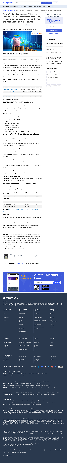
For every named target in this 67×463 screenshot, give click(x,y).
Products (30, 6)
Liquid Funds (22, 394)
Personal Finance (50, 82)
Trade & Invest (6, 6)
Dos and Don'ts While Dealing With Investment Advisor (44, 449)
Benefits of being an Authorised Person (25, 342)
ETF (19, 321)
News (25, 6)
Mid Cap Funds (46, 394)
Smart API (37, 373)
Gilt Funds (41, 394)
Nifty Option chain (10, 385)
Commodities (53, 71)
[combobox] (27, 25)
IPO (50, 318)
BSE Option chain (47, 385)
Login (56, 2)
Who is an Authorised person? (23, 341)
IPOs (51, 77)
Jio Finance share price (53, 360)
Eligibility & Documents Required (24, 345)
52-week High (36, 342)
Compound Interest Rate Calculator (40, 320)
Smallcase (13, 375)
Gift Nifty (56, 381)
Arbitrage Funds (35, 394)
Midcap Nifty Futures (25, 383)
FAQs (55, 449)
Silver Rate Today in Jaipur (48, 389)
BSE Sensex (41, 381)
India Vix (51, 381)
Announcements (36, 339)
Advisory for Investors (40, 450)
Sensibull (9, 375)
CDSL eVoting (53, 450)
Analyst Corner (52, 327)
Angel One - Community (7, 346)
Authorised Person (53, 325)
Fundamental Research (7, 342)
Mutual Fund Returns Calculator (39, 327)
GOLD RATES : (5, 387)
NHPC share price (21, 357)
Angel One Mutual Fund (15, 392)
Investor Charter (32, 450)
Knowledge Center (6, 338)
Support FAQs (21, 366)
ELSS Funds (17, 394)
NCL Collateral (47, 450)
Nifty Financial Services (20, 381)
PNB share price (36, 359)
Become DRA (21, 339)
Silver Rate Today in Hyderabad (14, 389)
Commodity (21, 324)
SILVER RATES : (5, 389)
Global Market (57, 74)
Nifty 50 (8, 381)
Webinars (4, 318)
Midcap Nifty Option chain (29, 385)
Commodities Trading (53, 321)
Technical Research (6, 343)
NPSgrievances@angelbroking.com (8, 441)
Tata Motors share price (7, 360)
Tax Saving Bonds (22, 332)
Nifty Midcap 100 (34, 381)
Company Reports (6, 345)
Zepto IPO (51, 342)
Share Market (54, 85)
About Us (4, 313)
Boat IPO (51, 341)
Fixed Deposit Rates (44, 373)
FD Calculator (36, 321)
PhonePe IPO (52, 343)
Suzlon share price (6, 357)
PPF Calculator (36, 328)
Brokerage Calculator (37, 310)
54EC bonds (21, 329)
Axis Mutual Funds (31, 392)
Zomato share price (37, 360)
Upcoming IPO (21, 317)
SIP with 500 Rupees (22, 314)
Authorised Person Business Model (24, 346)
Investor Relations (6, 317)
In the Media (5, 316)
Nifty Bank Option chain (19, 385)
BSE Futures (39, 383)
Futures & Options (50, 74)
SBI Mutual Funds (24, 392)
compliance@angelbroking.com (30, 440)
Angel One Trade (17, 373)
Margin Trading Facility (31, 373)
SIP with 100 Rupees (22, 313)
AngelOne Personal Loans (24, 450)
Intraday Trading (52, 316)
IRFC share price (6, 356)
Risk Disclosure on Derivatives (12, 452)
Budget (48, 71)
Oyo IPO (51, 339)
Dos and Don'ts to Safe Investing (24, 449)
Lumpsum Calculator (37, 314)
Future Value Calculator (38, 318)
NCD (19, 325)
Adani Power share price (38, 357)
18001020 (14, 366)
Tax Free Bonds (21, 328)
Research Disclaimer (6, 449)
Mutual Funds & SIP (14, 6)
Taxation (59, 85)
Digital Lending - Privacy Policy (13, 450)
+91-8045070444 (20, 443)
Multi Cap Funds (53, 394)
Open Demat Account (46, 2)
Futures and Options (22, 318)
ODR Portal (4, 452)
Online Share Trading (53, 314)
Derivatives (51, 320)
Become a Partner (37, 6)
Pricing (43, 6)
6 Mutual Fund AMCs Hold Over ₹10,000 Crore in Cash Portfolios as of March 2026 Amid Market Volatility (54, 43)
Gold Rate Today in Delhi (23, 387)
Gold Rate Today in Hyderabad (44, 387)
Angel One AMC (13, 371)
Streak (18, 375)
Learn (21, 6)
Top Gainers (36, 345)
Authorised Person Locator (23, 350)
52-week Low (36, 343)
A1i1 (52, 6)
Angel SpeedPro (23, 373)
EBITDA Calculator (37, 325)
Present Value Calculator (38, 324)
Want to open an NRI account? (54, 33)
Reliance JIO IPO (52, 338)
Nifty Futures (10, 383)
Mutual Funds (52, 310)
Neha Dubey (9, 24)
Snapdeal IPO (52, 345)
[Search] (28, 3)
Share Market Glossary (38, 341)
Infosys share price (53, 357)
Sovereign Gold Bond (22, 331)
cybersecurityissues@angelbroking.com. (33, 443)
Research (48, 85)
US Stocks (20, 320)
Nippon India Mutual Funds (56, 392)
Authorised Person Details (23, 349)
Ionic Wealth (18, 371)
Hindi (48, 77)
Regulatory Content (14, 449)
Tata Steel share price (37, 356)
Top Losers (36, 346)
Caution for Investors (22, 452)
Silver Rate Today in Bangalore (26, 389)
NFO (19, 316)
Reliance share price (53, 356)
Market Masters (55, 77)
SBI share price (21, 360)
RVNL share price (21, 359)
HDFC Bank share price (22, 356)
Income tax (51, 324)
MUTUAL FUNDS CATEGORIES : (8, 394)
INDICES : (4, 381)
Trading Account (52, 313)
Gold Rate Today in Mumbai (13, 387)
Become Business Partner (23, 338)
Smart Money (5, 339)
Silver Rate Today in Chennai (38, 389)
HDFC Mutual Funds (39, 392)
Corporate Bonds (21, 327)
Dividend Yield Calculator (38, 317)
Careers (4, 320)
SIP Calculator (36, 313)
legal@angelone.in (30, 444)
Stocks (20, 310)
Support (48, 6)
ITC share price (52, 359)
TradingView (25, 375)
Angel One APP (11, 373)
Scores (32, 449)
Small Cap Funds (29, 394)
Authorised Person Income (23, 343)
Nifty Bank (13, 381)
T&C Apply (59, 449)
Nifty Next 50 (28, 381)
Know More (11, 257)
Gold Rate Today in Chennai (33, 387)
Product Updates (57, 82)
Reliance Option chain (39, 385)
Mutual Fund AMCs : (7, 392)
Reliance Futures (33, 383)
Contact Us (5, 314)
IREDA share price (6, 359)
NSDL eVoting (59, 450)
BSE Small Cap (46, 381)
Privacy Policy (5, 450)
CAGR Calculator (37, 316)
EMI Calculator (36, 329)
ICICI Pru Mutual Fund (47, 392)
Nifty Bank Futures (16, 383)
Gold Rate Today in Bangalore (56, 387)
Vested (21, 375)
